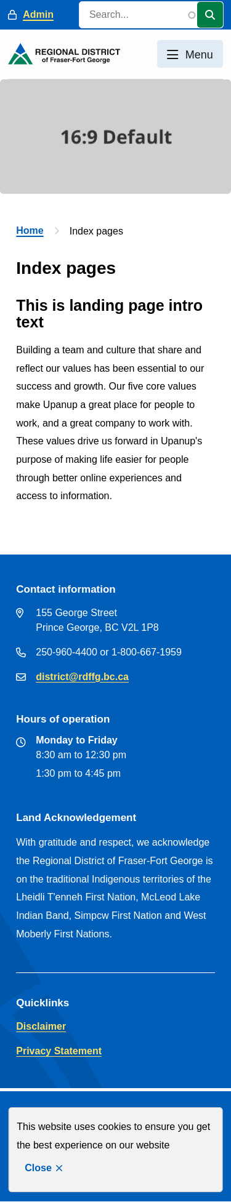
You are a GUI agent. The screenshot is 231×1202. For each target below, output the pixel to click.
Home (29, 230)
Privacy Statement (59, 1051)
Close (38, 1168)
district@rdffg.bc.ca (82, 676)
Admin (38, 14)
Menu (199, 55)
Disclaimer (41, 1026)
